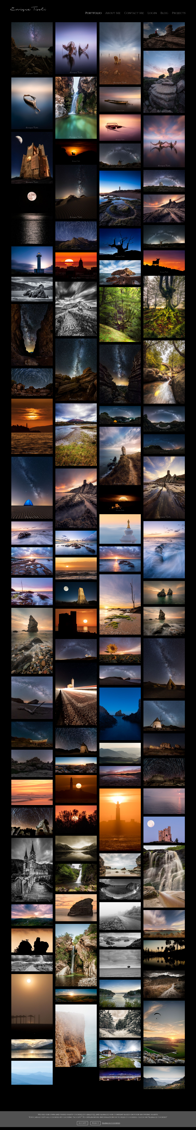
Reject (95, 1123)
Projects (178, 13)
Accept (82, 1123)
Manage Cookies (111, 1123)
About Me (113, 13)
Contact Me (134, 13)
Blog (164, 13)
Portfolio (93, 13)
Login (152, 13)
